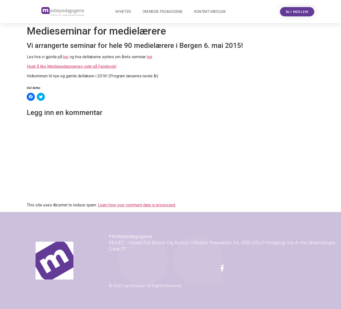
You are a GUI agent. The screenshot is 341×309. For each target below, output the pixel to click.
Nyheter (123, 12)
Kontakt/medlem (209, 12)
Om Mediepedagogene (163, 11)
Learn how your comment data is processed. (137, 205)
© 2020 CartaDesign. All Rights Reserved (145, 286)
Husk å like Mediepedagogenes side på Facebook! (72, 66)
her (66, 56)
